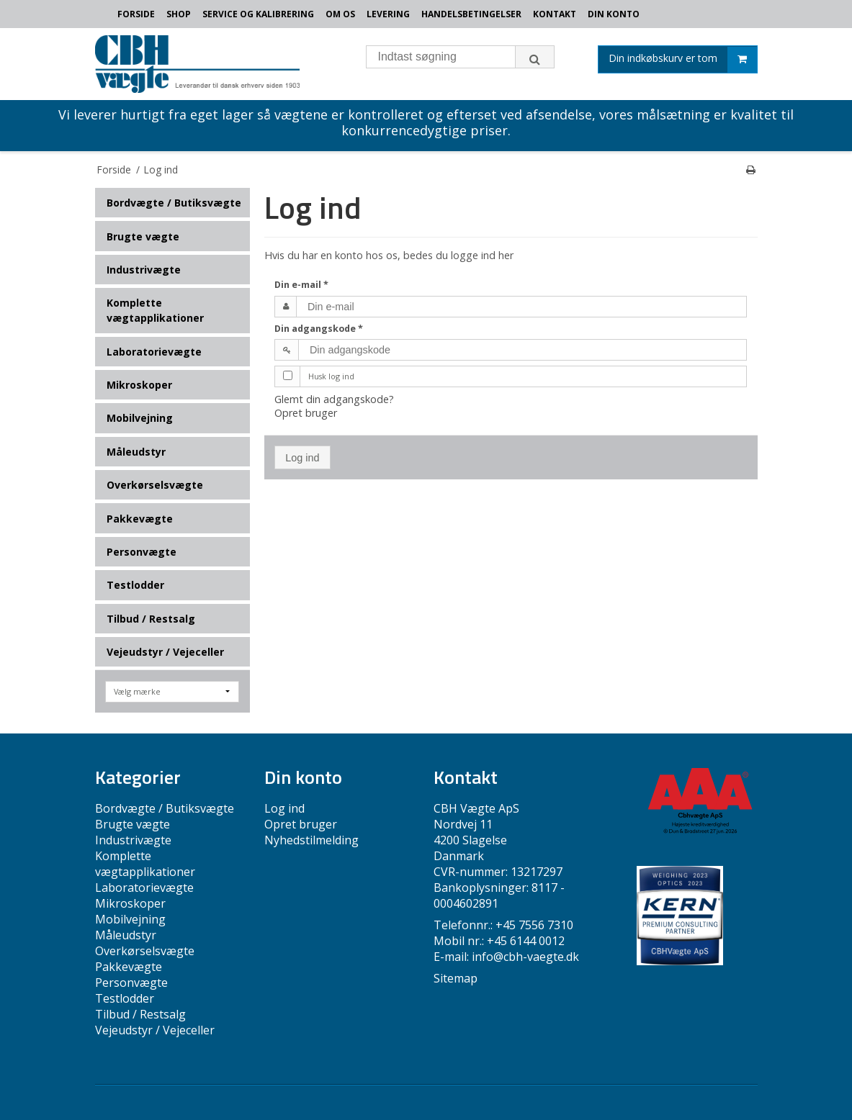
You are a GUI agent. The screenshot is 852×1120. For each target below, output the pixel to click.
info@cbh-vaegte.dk (525, 957)
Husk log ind (331, 376)
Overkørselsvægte (155, 485)
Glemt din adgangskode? (334, 399)
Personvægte (141, 552)
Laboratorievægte (154, 351)
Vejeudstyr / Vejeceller (165, 652)
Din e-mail (301, 285)
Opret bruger (305, 413)
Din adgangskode (318, 328)
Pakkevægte (140, 518)
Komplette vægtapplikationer (155, 310)
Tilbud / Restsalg (151, 619)
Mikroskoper (139, 385)
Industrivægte (144, 269)
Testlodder (135, 585)
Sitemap (455, 978)
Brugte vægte (143, 236)
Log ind (302, 458)
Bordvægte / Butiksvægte (174, 202)
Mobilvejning (140, 418)
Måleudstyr (136, 452)
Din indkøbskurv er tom (683, 60)
